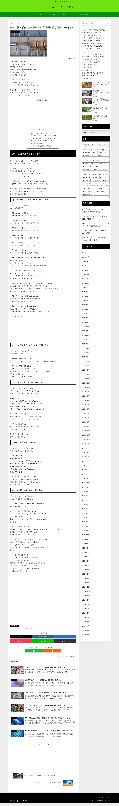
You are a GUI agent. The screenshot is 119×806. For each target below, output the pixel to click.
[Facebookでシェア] (43, 637)
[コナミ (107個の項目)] (106, 161)
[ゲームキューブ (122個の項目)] (87, 161)
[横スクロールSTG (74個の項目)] (104, 163)
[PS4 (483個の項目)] (91, 147)
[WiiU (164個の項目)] (94, 155)
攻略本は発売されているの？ (40, 144)
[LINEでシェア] (43, 642)
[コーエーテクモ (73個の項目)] (88, 166)
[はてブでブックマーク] (65, 637)
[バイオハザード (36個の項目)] (96, 180)
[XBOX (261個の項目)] (106, 150)
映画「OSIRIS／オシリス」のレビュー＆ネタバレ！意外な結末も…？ (95, 210)
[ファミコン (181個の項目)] (86, 155)
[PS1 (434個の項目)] (96, 147)
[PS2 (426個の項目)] (102, 147)
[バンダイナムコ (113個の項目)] (98, 161)
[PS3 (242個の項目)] (95, 152)
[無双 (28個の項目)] (107, 186)
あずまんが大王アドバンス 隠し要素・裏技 (44, 138)
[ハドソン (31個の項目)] (98, 183)
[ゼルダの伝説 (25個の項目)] (103, 189)
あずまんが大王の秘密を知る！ (39, 133)
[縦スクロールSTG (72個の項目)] (103, 166)
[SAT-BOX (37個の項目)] (86, 180)
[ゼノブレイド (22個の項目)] (87, 194)
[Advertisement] (43, 113)
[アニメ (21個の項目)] (103, 197)
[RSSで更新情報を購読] (45, 651)
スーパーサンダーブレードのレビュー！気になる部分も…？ (95, 231)
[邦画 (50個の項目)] (107, 172)
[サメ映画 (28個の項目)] (85, 186)
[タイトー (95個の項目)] (86, 163)
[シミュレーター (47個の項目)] (87, 175)
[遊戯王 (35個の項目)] (106, 180)
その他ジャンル (15, 626)
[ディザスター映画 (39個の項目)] (104, 175)
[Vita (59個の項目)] (106, 169)
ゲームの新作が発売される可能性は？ (43, 146)
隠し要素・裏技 (28, 629)
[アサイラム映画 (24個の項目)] (89, 191)
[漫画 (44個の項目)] (95, 175)
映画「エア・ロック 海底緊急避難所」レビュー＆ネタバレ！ (95, 238)
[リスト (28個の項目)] (106, 183)
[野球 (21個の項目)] (88, 197)
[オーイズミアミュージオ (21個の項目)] (102, 194)
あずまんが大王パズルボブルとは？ (42, 141)
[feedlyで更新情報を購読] (41, 651)
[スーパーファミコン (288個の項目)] (88, 150)
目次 (40, 129)
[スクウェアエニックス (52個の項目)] (89, 172)
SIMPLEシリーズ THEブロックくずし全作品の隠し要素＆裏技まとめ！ (95, 224)
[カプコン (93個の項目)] (94, 163)
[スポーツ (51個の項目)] (100, 172)
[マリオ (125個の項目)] (106, 158)
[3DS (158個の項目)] (100, 155)
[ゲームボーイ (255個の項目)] (87, 152)
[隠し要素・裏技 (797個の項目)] (104, 144)
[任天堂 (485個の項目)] (85, 147)
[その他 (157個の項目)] (106, 155)
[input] (96, 24)
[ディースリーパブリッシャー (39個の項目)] (90, 177)
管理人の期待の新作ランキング (93, 35)
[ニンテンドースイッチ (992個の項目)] (89, 144)
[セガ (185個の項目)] (107, 152)
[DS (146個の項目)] (90, 158)
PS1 (12, 629)
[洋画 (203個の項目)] (101, 152)
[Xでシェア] (21, 637)
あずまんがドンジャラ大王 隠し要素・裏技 (44, 136)
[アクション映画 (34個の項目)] (87, 183)
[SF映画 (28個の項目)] (93, 186)
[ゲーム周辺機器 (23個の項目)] (103, 191)
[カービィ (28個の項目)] (100, 186)
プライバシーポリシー (104, 801)
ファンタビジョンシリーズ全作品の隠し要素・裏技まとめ (95, 217)
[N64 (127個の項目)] (100, 158)
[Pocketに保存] (21, 642)
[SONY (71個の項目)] (97, 169)
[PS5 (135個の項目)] (95, 158)
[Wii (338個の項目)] (107, 147)
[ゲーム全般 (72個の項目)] (87, 169)
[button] (65, 642)
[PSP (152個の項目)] (84, 158)
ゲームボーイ (18, 629)
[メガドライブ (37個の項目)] (104, 177)
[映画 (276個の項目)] (99, 150)
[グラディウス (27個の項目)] (89, 189)
